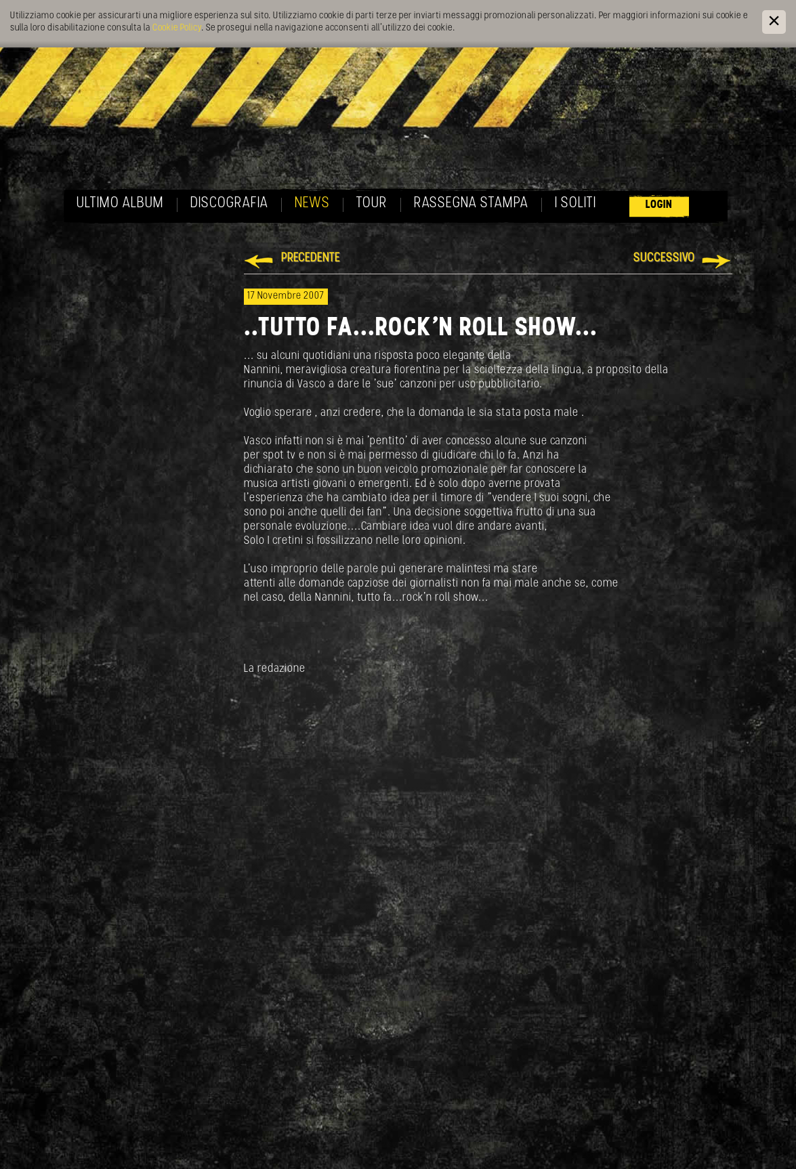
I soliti (575, 203)
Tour (371, 203)
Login (659, 205)
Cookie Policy (176, 28)
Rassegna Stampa (471, 203)
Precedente (310, 258)
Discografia (229, 203)
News (312, 203)
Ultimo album (120, 203)
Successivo (664, 258)
